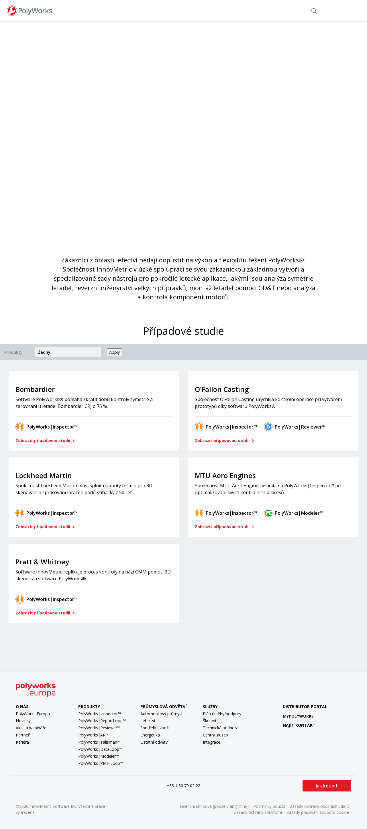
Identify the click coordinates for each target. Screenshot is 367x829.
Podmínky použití (269, 806)
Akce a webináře (31, 727)
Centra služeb (215, 735)
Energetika (150, 735)
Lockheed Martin (43, 475)
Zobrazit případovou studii (43, 441)
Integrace (211, 742)
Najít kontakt (286, 10)
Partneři (23, 735)
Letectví (147, 720)
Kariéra (22, 742)
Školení (209, 720)
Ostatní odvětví (154, 742)
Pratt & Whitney (42, 561)
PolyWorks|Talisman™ (99, 742)
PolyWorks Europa (33, 713)
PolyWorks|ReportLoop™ (102, 720)
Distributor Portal (305, 706)
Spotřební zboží (154, 727)
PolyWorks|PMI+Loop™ (100, 763)
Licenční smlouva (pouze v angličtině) (214, 806)
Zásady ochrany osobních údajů (319, 806)
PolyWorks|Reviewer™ (300, 427)
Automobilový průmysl (161, 713)
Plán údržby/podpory (222, 713)
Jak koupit (327, 786)
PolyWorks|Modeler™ (299, 513)
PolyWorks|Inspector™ (52, 427)
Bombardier (35, 389)
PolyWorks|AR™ (93, 735)
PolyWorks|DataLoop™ (100, 749)
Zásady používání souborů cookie (317, 812)
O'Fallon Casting (222, 389)
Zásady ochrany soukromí (258, 812)
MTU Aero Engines (225, 475)
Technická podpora (220, 727)
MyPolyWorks (294, 716)
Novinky (23, 720)
